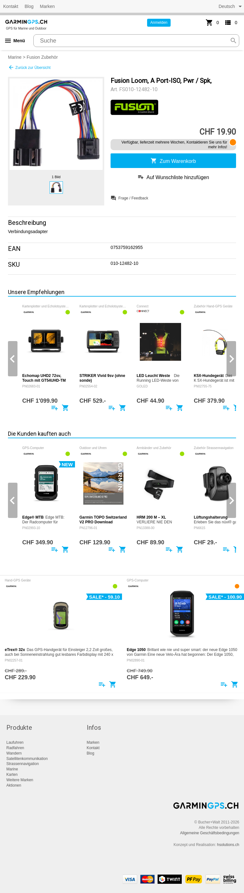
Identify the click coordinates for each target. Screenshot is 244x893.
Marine (15, 57)
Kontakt (10, 6)
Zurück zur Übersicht (29, 67)
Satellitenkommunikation (27, 758)
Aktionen (13, 785)
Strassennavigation (22, 764)
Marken (47, 6)
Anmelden (158, 22)
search (233, 40)
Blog (28, 6)
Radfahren (15, 748)
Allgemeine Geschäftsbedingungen (209, 833)
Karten (11, 774)
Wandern (14, 753)
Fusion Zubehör (42, 57)
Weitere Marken (19, 780)
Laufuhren (15, 742)
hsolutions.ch (228, 845)
